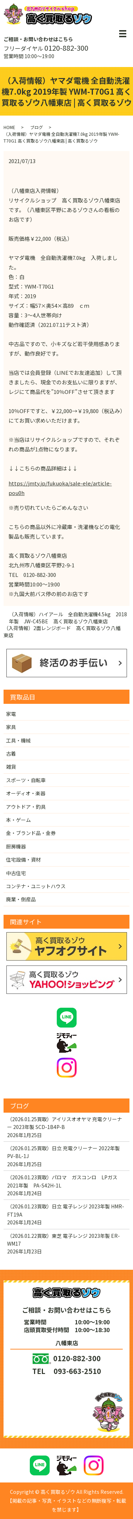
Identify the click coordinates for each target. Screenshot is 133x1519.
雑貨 (11, 766)
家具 (11, 726)
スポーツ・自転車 (26, 780)
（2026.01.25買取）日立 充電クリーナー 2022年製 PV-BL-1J (63, 1152)
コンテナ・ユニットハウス (36, 886)
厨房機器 (16, 846)
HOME (9, 127)
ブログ (36, 127)
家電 (11, 713)
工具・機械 (18, 740)
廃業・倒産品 (21, 899)
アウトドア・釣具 (26, 806)
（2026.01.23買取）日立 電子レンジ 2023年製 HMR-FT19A (65, 1210)
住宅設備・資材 (23, 859)
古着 (11, 753)
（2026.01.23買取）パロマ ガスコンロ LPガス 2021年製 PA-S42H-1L (64, 1181)
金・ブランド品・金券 (31, 832)
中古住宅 (16, 873)
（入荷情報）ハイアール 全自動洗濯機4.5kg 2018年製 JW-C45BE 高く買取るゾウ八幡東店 (68, 618)
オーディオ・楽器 (25, 793)
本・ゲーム (18, 819)
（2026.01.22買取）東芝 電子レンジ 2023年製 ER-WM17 (63, 1239)
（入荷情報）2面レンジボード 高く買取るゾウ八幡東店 (62, 632)
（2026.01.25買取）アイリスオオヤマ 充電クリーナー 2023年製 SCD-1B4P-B (64, 1122)
